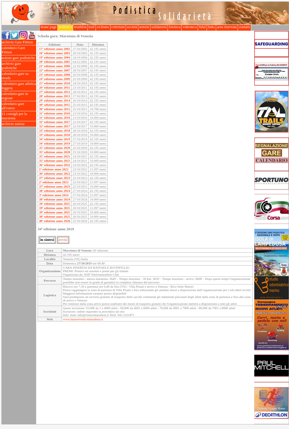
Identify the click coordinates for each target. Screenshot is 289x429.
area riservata (227, 27)
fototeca (175, 27)
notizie (144, 27)
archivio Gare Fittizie (19, 42)
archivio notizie (19, 124)
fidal (202, 27)
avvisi (63, 240)
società (132, 27)
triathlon (80, 27)
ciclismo (103, 27)
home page (48, 27)
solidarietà (159, 27)
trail (92, 27)
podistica (65, 27)
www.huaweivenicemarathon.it (83, 319)
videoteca (189, 27)
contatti (244, 27)
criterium (118, 27)
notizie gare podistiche (19, 58)
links (211, 27)
